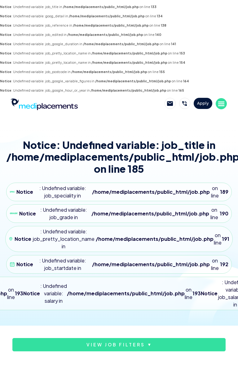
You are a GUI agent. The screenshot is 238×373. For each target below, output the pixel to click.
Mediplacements (44, 103)
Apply (203, 103)
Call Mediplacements (184, 103)
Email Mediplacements (170, 103)
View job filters (115, 344)
